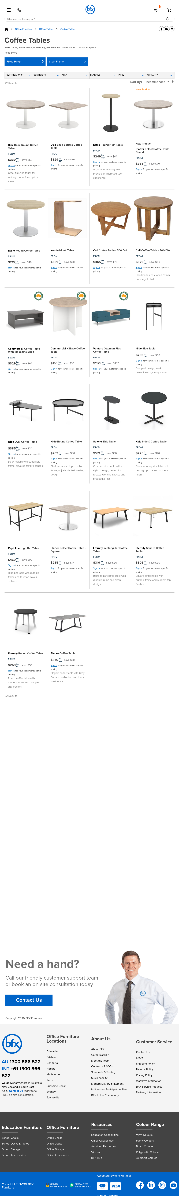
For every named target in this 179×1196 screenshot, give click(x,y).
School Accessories (13, 1155)
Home (6, 29)
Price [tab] (121, 75)
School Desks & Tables (15, 1144)
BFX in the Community (105, 1095)
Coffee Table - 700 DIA (110, 250)
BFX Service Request (149, 1087)
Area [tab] (64, 75)
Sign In (11, 165)
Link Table (62, 250)
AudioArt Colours (146, 1158)
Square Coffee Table (150, 550)
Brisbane (52, 1057)
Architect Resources (103, 1146)
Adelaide (52, 1051)
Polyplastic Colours (147, 1152)
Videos (95, 1152)
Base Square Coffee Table (66, 146)
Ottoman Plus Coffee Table (107, 350)
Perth (50, 1080)
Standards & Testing (103, 1072)
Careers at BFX (100, 1055)
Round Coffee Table (24, 250)
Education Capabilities (104, 1135)
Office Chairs (54, 1138)
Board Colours (144, 1146)
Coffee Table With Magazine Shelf (24, 350)
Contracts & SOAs (102, 1066)
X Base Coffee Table (68, 350)
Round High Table (108, 144)
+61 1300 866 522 (21, 1072)
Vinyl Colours (144, 1135)
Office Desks (54, 1144)
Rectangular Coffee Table (110, 550)
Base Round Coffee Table (23, 146)
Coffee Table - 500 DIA (153, 250)
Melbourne (53, 1074)
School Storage (11, 1149)
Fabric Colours (145, 1141)
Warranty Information (148, 1081)
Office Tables (46, 29)
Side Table (145, 348)
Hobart (51, 1069)
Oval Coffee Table (22, 441)
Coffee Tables (68, 29)
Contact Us (29, 1000)
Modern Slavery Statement (107, 1084)
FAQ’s (139, 1058)
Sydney (51, 1092)
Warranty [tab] (152, 75)
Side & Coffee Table (151, 441)
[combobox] (90, 19)
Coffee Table (63, 653)
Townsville (53, 1097)
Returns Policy (145, 1069)
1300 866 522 (25, 1061)
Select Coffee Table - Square (68, 550)
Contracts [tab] (39, 75)
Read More (11, 52)
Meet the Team (100, 1061)
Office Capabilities (102, 1141)
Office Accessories (58, 1155)
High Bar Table (23, 548)
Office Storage (55, 1149)
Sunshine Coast (56, 1086)
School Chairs (10, 1138)
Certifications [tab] (14, 75)
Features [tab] (95, 75)
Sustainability (99, 1078)
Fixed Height (14, 62)
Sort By (135, 82)
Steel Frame (56, 62)
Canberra (52, 1063)
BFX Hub (96, 1158)
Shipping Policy (145, 1064)
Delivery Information (148, 1092)
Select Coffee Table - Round (153, 150)
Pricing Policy (144, 1075)
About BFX (98, 1049)
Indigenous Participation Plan (109, 1089)
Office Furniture (23, 29)
